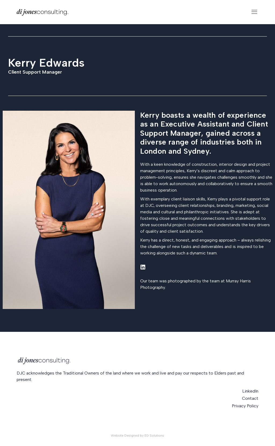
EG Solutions (154, 435)
